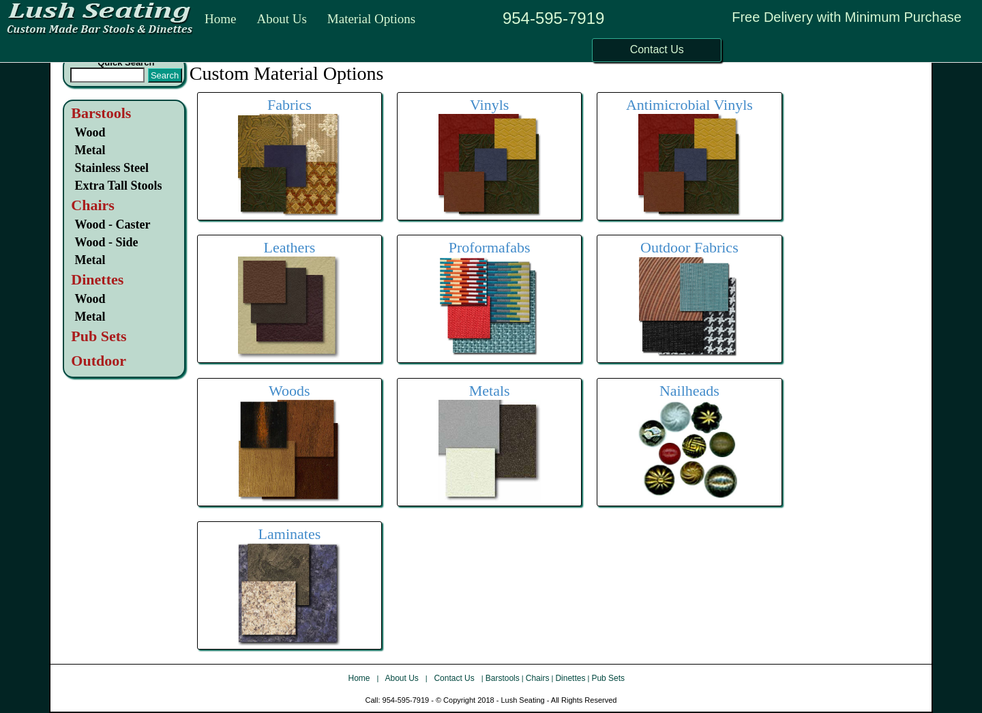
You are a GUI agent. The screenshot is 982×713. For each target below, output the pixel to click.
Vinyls (489, 104)
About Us (281, 19)
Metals (489, 390)
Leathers (290, 247)
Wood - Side (106, 242)
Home (220, 19)
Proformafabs (490, 247)
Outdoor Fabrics (689, 247)
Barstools (101, 112)
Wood (89, 132)
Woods (289, 390)
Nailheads (689, 390)
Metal (89, 150)
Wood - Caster (112, 224)
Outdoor (98, 360)
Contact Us (455, 678)
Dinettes (570, 678)
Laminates (289, 533)
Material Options (371, 19)
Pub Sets (608, 678)
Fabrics (289, 104)
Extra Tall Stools (118, 185)
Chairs (538, 678)
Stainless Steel (111, 168)
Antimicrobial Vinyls (689, 104)
